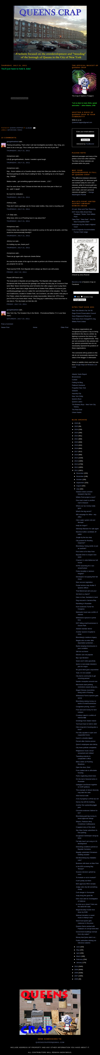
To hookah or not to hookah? (86, 877)
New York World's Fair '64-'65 (82, 310)
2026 (76, 423)
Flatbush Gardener (78, 385)
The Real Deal (77, 409)
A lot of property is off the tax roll (87, 799)
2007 (76, 976)
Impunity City (76, 393)
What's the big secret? (83, 511)
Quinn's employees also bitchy (86, 744)
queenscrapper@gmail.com (50, 1042)
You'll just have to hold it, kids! (86, 724)
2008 (76, 973)
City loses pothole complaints (86, 747)
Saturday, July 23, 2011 (18, 319)
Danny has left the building (85, 802)
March (78, 956)
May (78, 950)
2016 (76, 455)
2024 (76, 429)
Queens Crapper (17, 128)
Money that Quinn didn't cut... (86, 937)
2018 (76, 448)
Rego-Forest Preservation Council (84, 313)
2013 (76, 464)
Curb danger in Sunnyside (85, 892)
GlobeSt (75, 391)
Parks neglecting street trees (86, 776)
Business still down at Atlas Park (87, 863)
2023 (76, 433)
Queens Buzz (76, 399)
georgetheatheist (13, 141)
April (78, 953)
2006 (76, 979)
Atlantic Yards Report (79, 374)
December (80, 473)
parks (19, 130)
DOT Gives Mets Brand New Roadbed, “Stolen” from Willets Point (83, 214)
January (79, 962)
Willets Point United (79, 321)
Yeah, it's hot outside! (83, 673)
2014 (76, 461)
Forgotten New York (79, 388)
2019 (76, 445)
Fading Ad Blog (77, 382)
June (78, 947)
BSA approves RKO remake (85, 884)
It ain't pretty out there (83, 881)
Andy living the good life (84, 895)
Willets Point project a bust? (85, 497)
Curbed (74, 380)
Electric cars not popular (84, 655)
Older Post (64, 327)
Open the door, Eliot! (83, 767)
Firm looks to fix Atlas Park (85, 551)
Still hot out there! (82, 651)
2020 (76, 442)
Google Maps (80, 365)
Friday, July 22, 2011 (17, 272)
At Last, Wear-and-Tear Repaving (83, 209)
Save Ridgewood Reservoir (81, 316)
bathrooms (12, 130)
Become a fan (77, 282)
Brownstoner (76, 377)
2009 (76, 969)
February (79, 959)
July (78, 489)
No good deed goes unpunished (87, 670)
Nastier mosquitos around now (86, 681)
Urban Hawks (76, 412)
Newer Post (5, 327)
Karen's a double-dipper (84, 738)
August (79, 486)
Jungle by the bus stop (84, 537)
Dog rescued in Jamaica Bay (86, 600)
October (79, 479)
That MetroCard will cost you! (86, 591)
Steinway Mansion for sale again (87, 529)
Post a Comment (7, 324)
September (80, 483)
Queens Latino (77, 402)
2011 (76, 470)
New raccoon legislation (84, 582)
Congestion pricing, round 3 (85, 706)
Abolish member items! (84, 629)
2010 (76, 966)
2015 (76, 458)
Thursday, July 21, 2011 (18, 151)
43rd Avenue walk (82, 796)
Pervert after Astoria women (85, 741)
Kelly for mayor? (81, 525)
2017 (76, 451)
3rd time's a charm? (83, 594)
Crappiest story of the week (85, 827)
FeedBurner (90, 144)
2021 (76, 439)
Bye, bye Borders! (82, 658)
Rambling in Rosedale (83, 603)
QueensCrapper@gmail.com (82, 122)
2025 (76, 426)
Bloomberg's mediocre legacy (86, 637)
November (80, 476)
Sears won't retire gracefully (85, 661)
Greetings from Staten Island (86, 721)
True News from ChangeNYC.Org (84, 319)
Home (35, 327)
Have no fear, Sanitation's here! (87, 597)
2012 (76, 467)
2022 (76, 436)
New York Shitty (77, 396)
